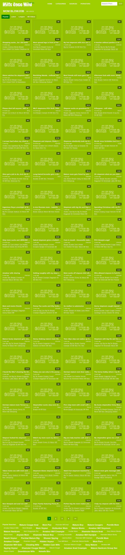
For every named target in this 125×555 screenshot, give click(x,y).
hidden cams (81, 310)
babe (95, 80)
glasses (55, 146)
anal (34, 47)
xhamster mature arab (92, 531)
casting (76, 80)
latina (18, 148)
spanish (77, 510)
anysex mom (23, 535)
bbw (98, 47)
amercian (36, 310)
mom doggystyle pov (31, 531)
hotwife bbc (44, 551)
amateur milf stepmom (99, 528)
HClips (89, 275)
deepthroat (23, 49)
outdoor (115, 411)
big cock (96, 277)
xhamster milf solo (13, 545)
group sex (116, 113)
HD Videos (31, 17)
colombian (114, 179)
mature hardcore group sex (104, 548)
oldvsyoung (42, 82)
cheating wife (32, 545)
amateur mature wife (11, 528)
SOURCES (73, 4)
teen (82, 345)
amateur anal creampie (75, 548)
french (116, 409)
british (105, 113)
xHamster (27, 44)
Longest (22, 17)
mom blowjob (27, 528)
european (71, 47)
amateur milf (105, 544)
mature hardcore (12, 531)
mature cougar (55, 548)
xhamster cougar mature (34, 548)
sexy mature (91, 545)
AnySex (89, 44)
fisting (79, 179)
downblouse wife (26, 551)
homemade (36, 49)
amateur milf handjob (86, 535)
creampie (44, 113)
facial (80, 80)
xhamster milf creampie (84, 538)
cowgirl (4, 148)
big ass (38, 47)
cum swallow (15, 49)
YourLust (58, 110)
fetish (13, 82)
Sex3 (59, 176)
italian (76, 247)
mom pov (46, 525)
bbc (9, 277)
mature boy (77, 525)
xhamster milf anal (61, 525)
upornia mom (66, 538)
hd (28, 49)
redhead (49, 82)
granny (49, 47)
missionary (115, 80)
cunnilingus (14, 310)
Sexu (59, 440)
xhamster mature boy (43, 535)
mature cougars (95, 525)
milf (46, 49)
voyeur (72, 313)
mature (43, 49)
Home (49, 4)
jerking (19, 247)
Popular (5, 17)
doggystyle (97, 49)
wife (21, 280)
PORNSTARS (85, 4)
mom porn (98, 541)
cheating (102, 212)
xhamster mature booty (108, 535)
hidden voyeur (47, 541)
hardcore (48, 80)
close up (76, 146)
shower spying (51, 538)
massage (97, 477)
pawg (76, 444)
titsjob (82, 510)
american (11, 47)
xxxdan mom (72, 531)
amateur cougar (11, 541)
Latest (13, 17)
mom (49, 49)
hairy (113, 475)
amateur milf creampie (53, 531)
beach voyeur (10, 538)
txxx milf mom (63, 541)
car (9, 244)
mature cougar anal (28, 525)
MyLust (89, 407)
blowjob (21, 47)
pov (84, 47)
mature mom (8, 535)
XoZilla (120, 143)
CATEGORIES (61, 4)
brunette (109, 113)
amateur (4, 47)
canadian (41, 146)
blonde (16, 47)
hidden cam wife (51, 545)
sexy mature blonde (114, 531)
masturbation (22, 82)
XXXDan (119, 77)
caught (101, 146)
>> (75, 518)
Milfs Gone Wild (17, 4)
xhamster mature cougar (72, 544)
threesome (50, 179)
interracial (5, 280)
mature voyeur (9, 551)
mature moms (78, 528)
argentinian (14, 146)
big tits (108, 47)
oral (108, 247)
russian (75, 148)
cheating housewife (65, 535)
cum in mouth (6, 49)
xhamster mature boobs (80, 541)
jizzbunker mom (59, 528)
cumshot (51, 244)
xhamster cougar (30, 541)
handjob (85, 80)
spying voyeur (11, 548)
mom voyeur (42, 528)
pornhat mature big (30, 538)
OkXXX (58, 77)
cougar (19, 80)
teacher (111, 510)
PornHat (27, 209)
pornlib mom (113, 525)
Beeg (89, 77)
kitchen (7, 378)
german (104, 313)
